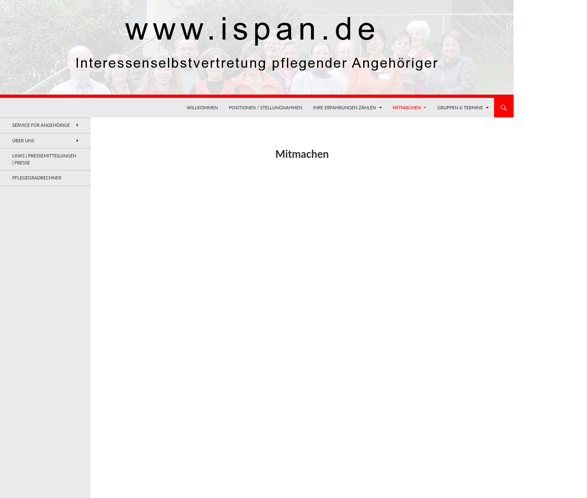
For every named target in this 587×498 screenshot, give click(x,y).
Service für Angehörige (41, 125)
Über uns (23, 140)
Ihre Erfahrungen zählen (344, 107)
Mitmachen (407, 107)
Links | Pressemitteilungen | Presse (44, 159)
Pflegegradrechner (36, 177)
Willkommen (202, 107)
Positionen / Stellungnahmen (265, 107)
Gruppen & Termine (460, 107)
